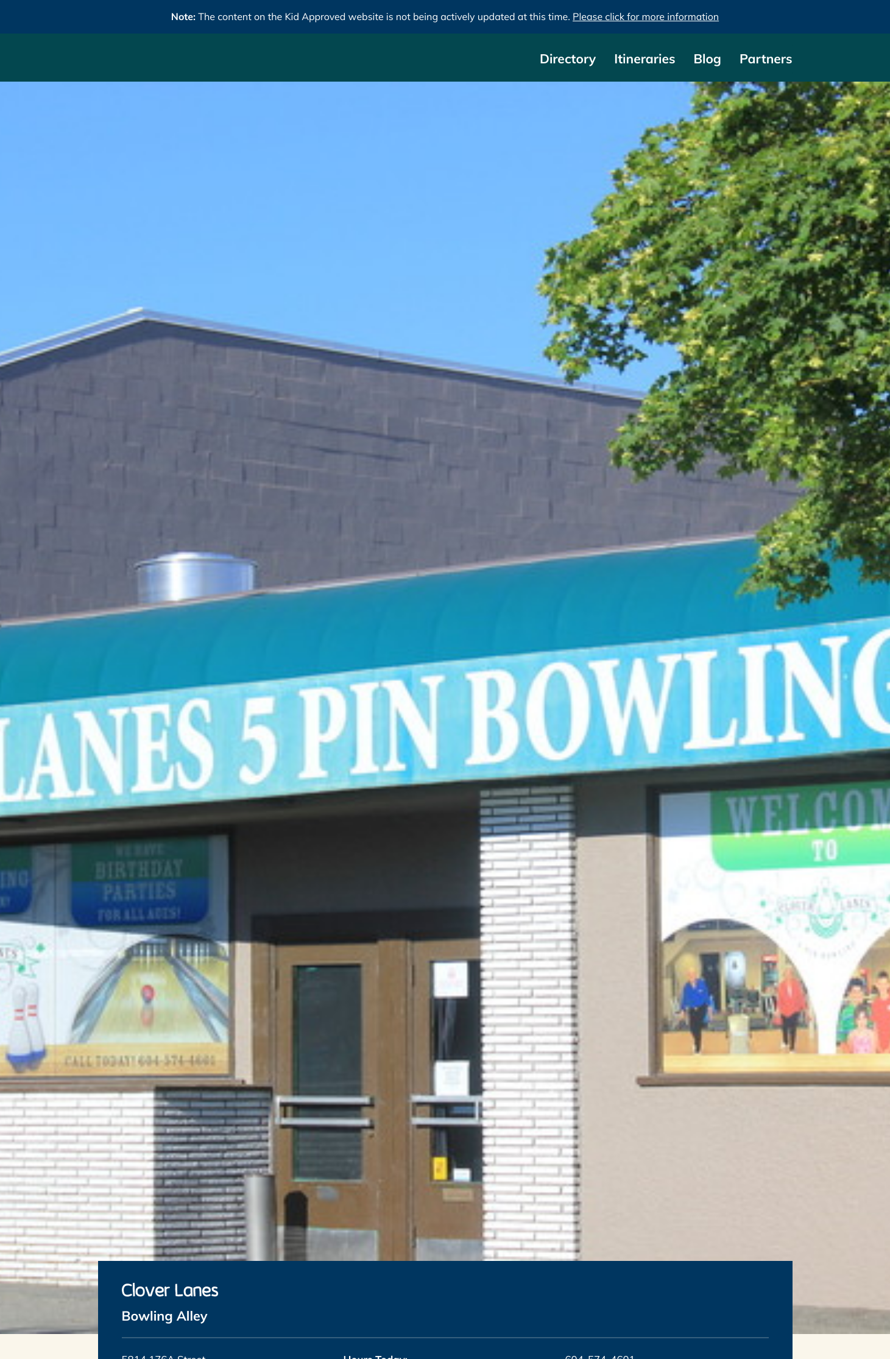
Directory (568, 59)
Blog (707, 59)
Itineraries (644, 59)
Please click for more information (646, 16)
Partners (766, 59)
